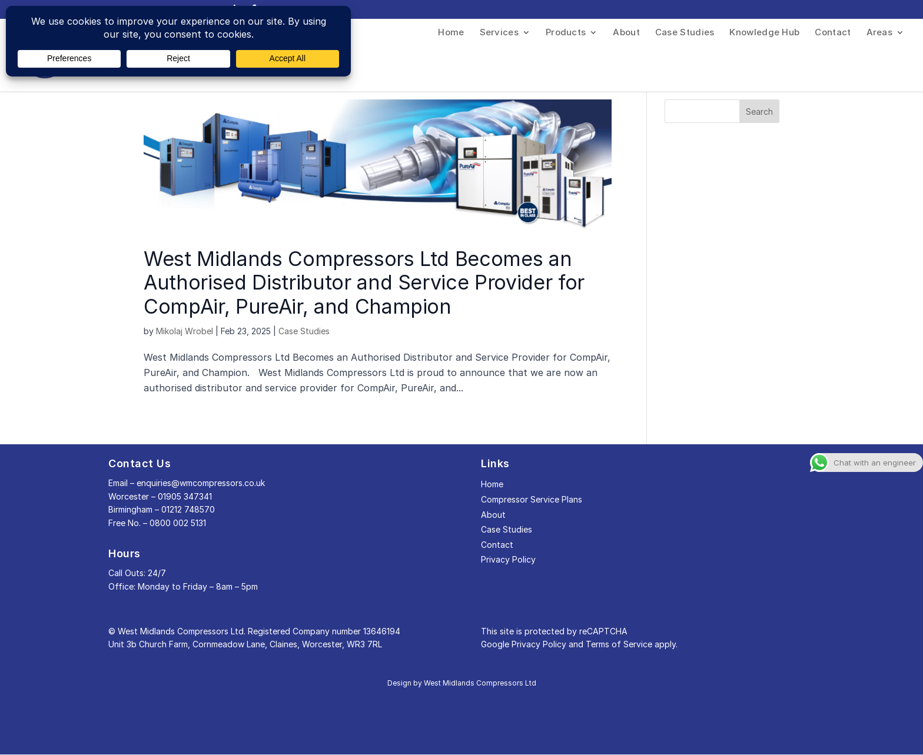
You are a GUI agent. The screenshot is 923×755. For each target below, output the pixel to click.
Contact (833, 33)
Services (499, 33)
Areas (879, 33)
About (626, 33)
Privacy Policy (508, 559)
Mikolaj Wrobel (184, 331)
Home (451, 33)
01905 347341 (185, 496)
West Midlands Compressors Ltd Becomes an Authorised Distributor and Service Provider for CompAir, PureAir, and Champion (364, 283)
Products (566, 33)
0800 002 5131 (178, 523)
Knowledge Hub (764, 33)
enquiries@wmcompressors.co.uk (201, 483)
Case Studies (685, 33)
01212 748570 (188, 509)
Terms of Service (619, 644)
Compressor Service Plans (531, 499)
